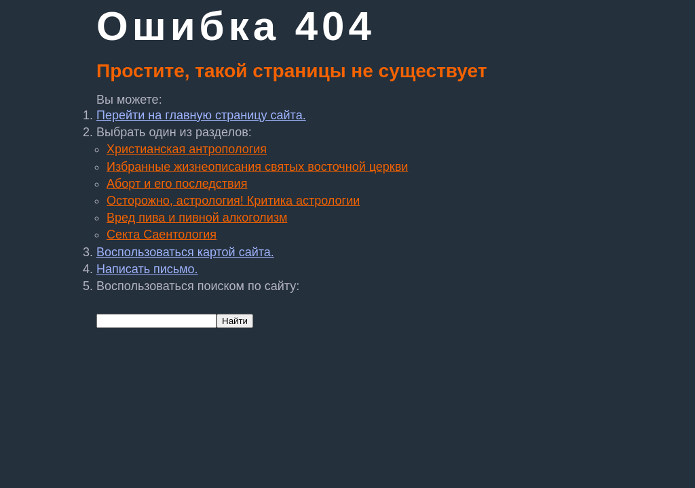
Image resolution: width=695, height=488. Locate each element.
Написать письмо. (147, 269)
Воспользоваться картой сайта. (185, 252)
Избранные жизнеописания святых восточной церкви (257, 167)
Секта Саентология (162, 234)
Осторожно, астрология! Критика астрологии (233, 200)
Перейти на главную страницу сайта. (201, 115)
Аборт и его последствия (177, 183)
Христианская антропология (187, 149)
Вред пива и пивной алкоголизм (197, 217)
